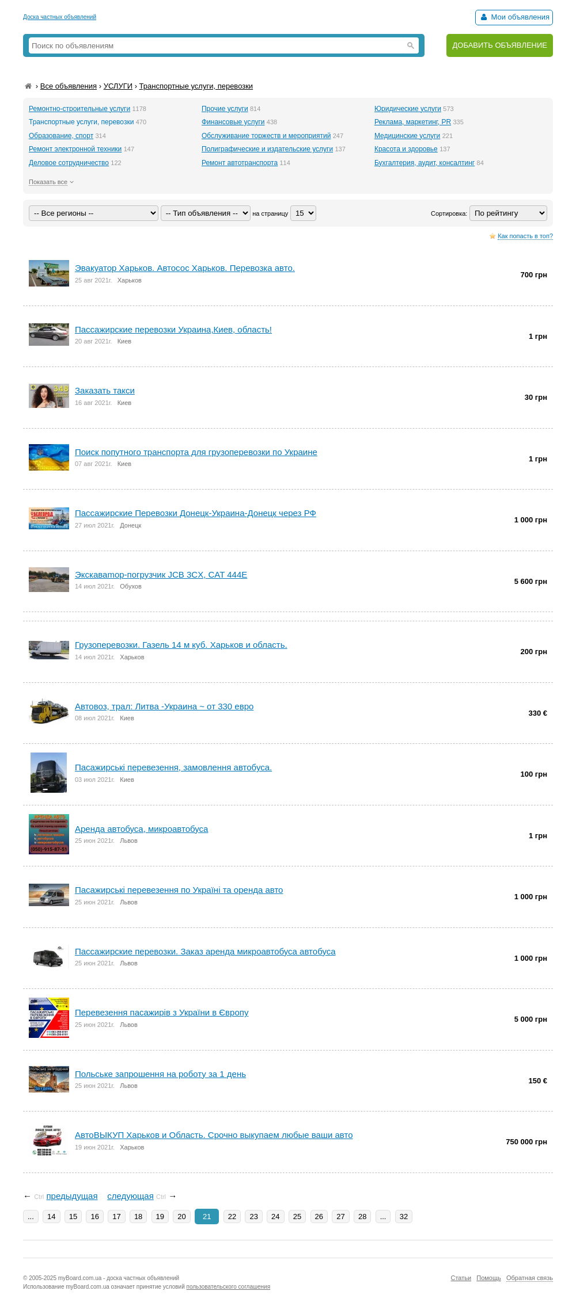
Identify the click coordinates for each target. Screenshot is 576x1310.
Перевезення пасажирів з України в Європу (161, 1012)
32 (404, 1216)
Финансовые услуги (233, 122)
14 (51, 1216)
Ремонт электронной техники (75, 149)
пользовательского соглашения (229, 1287)
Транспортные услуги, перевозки (196, 86)
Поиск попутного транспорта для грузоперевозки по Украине (196, 452)
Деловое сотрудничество (69, 163)
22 (232, 1216)
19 (160, 1216)
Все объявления (68, 86)
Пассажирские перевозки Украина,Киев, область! (173, 329)
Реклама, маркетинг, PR (412, 122)
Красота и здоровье (406, 149)
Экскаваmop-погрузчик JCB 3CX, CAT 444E (161, 574)
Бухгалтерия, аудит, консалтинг (424, 163)
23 (253, 1216)
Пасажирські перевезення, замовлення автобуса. (173, 767)
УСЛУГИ (118, 86)
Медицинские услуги (407, 136)
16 (94, 1216)
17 (116, 1216)
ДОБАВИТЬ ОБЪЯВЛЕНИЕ (499, 45)
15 (73, 1216)
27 (340, 1216)
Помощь (488, 1277)
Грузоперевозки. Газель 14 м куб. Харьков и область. (181, 645)
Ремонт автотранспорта (240, 163)
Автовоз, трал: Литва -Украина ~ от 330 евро (164, 706)
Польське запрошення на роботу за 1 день (160, 1074)
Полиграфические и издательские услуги (267, 149)
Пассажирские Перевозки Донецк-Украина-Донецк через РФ (195, 513)
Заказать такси (105, 390)
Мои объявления (514, 17)
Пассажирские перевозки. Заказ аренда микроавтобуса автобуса (205, 951)
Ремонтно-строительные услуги (79, 109)
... (31, 1216)
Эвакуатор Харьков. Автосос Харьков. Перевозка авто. (185, 268)
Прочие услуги (225, 109)
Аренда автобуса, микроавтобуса (141, 829)
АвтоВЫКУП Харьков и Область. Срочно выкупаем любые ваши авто (214, 1135)
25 (297, 1216)
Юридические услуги (407, 109)
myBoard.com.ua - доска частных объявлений (118, 1278)
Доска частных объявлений (59, 17)
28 (362, 1216)
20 (181, 1216)
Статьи (460, 1277)
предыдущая (71, 1196)
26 (319, 1216)
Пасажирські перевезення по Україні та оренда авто (179, 890)
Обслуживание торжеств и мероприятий (266, 136)
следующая (130, 1196)
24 (275, 1216)
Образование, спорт (61, 136)
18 (138, 1216)
